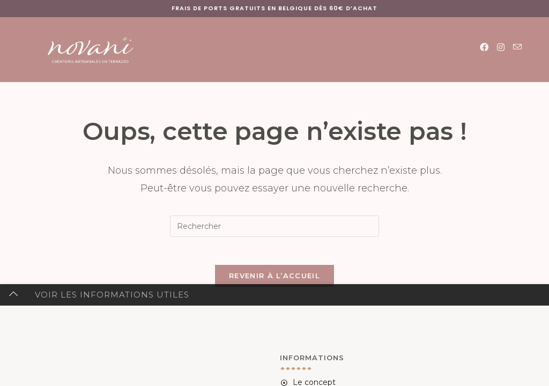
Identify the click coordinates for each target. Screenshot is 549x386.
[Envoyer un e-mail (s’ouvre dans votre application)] (517, 47)
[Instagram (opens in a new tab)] (501, 47)
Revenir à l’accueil (274, 280)
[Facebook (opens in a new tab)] (484, 47)
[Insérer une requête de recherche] (274, 226)
